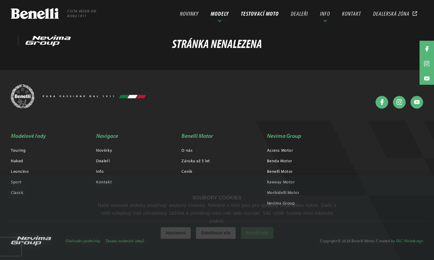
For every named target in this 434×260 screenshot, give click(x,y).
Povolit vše (257, 232)
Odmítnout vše (216, 232)
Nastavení (176, 232)
